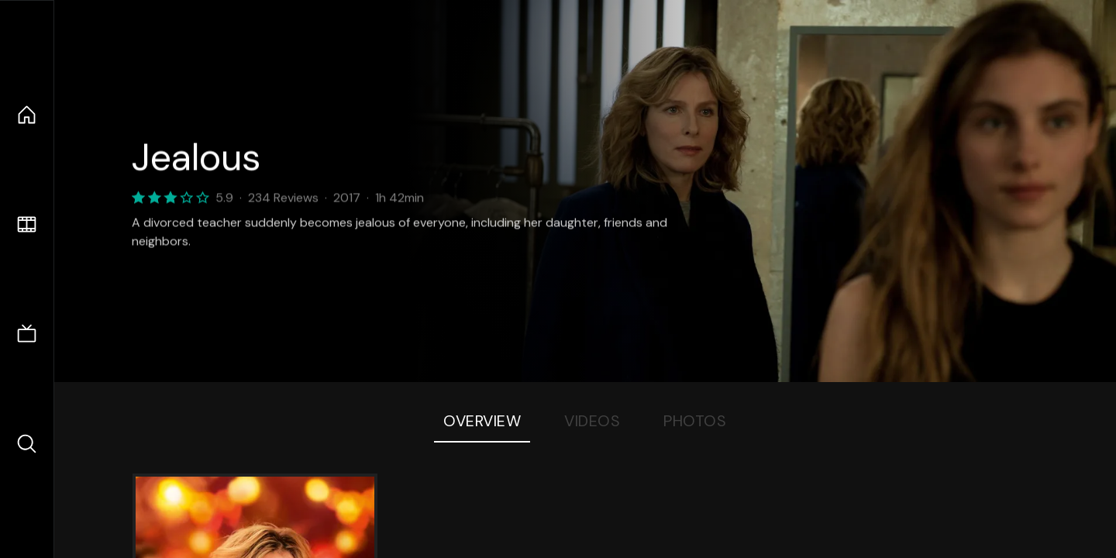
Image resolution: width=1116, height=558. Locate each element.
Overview (482, 421)
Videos (592, 421)
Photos (694, 421)
